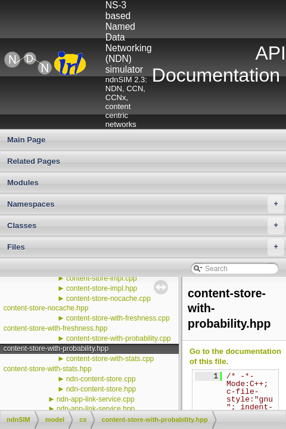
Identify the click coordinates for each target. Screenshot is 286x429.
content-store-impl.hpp (101, 288)
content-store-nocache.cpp (108, 298)
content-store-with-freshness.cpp (118, 318)
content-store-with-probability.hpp (56, 348)
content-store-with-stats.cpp (110, 359)
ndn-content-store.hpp (101, 389)
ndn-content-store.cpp (101, 379)
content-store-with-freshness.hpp (56, 328)
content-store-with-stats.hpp (48, 369)
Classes (145, 225)
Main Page (26, 139)
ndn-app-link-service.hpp (96, 409)
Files (145, 247)
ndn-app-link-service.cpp (96, 399)
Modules (23, 182)
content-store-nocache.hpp (46, 308)
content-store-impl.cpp (101, 278)
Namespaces (145, 204)
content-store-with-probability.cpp (118, 338)
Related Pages (33, 161)
